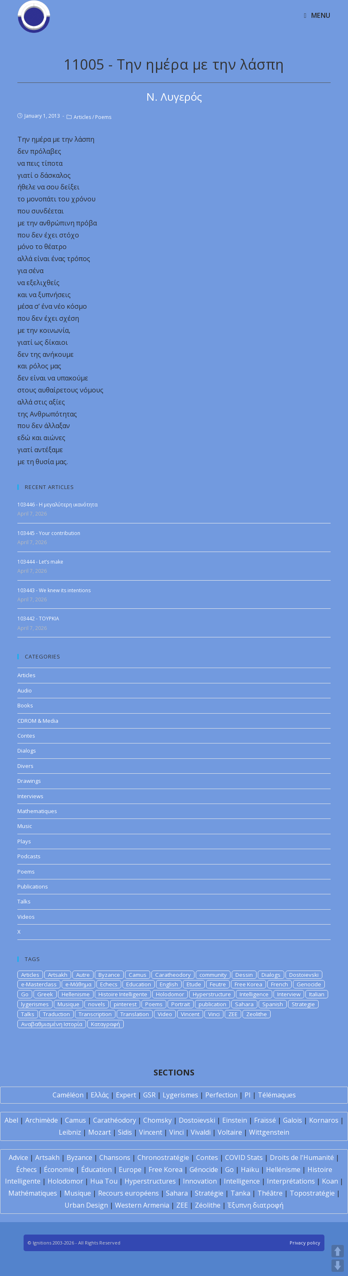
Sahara (244, 1004)
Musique (68, 1004)
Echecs (109, 984)
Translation (134, 1014)
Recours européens (128, 1193)
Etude (194, 984)
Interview (288, 994)
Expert (126, 1094)
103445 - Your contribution (48, 533)
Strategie (303, 1004)
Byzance (109, 974)
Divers (25, 766)
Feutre (218, 984)
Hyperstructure (212, 994)
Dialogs (26, 750)
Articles (82, 117)
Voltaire (230, 1132)
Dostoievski (304, 974)
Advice (18, 1157)
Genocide (309, 984)
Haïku (250, 1169)
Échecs (26, 1169)
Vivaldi (201, 1132)
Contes (26, 735)
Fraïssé (265, 1120)
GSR (149, 1094)
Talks (24, 901)
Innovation (200, 1181)
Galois (292, 1120)
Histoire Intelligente (122, 994)
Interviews (30, 796)
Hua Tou (104, 1181)
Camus (137, 974)
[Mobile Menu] (317, 15)
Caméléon (68, 1094)
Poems (103, 117)
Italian (316, 994)
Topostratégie (312, 1193)
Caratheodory (173, 974)
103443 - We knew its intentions (54, 590)
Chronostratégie (163, 1157)
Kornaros (323, 1120)
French (279, 984)
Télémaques (277, 1094)
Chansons (114, 1157)
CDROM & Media (37, 720)
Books (25, 705)
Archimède (41, 1120)
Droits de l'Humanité (302, 1157)
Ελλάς (100, 1094)
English (169, 984)
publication (212, 1004)
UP (337, 1251)
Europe (130, 1169)
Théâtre (270, 1193)
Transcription (95, 1014)
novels (96, 1004)
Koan (330, 1181)
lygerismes (35, 1004)
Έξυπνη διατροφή (255, 1205)
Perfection (221, 1094)
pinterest (125, 1004)
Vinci (214, 1014)
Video (165, 1014)
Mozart (99, 1132)
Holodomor (170, 994)
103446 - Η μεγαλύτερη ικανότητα (57, 504)
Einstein (234, 1120)
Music (24, 826)
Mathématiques (32, 1193)
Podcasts (29, 856)
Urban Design (86, 1205)
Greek (45, 994)
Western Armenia (142, 1205)
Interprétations (291, 1181)
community (213, 974)
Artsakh (57, 974)
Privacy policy (305, 1243)
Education (138, 984)
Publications (32, 886)
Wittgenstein (269, 1132)
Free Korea (248, 984)
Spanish (272, 1004)
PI (248, 1094)
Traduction (56, 1014)
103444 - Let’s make (40, 561)
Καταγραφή (105, 1024)
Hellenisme (76, 994)
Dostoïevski (197, 1120)
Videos (26, 916)
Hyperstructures (150, 1181)
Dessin (244, 974)
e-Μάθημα (78, 984)
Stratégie (209, 1193)
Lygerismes (180, 1094)
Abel (11, 1120)
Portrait (180, 1004)
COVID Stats (244, 1157)
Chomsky (157, 1120)
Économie (59, 1169)
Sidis (125, 1132)
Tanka (240, 1193)
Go (25, 994)
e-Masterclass (39, 984)
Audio (24, 690)
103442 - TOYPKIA (38, 618)
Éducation (96, 1169)
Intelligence (254, 994)
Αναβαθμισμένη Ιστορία (51, 1024)
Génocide (204, 1169)
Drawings (29, 780)
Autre (83, 974)
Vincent (190, 1014)
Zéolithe (208, 1205)
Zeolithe (256, 1014)
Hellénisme (283, 1169)
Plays (24, 841)
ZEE (233, 1014)
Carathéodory (114, 1120)
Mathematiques (37, 811)
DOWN (337, 1265)
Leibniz (70, 1132)
